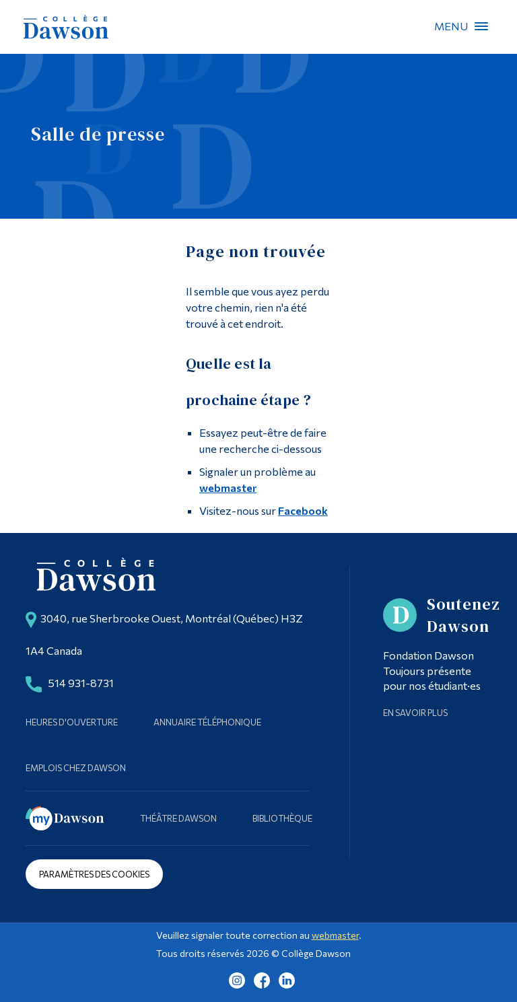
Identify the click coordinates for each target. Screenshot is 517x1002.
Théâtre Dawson (178, 818)
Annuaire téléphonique (207, 722)
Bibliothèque (282, 818)
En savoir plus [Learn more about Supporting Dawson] (415, 712)
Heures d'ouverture (72, 722)
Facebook (303, 510)
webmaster (227, 487)
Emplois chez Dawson (76, 767)
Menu (481, 26)
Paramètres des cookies (94, 874)
